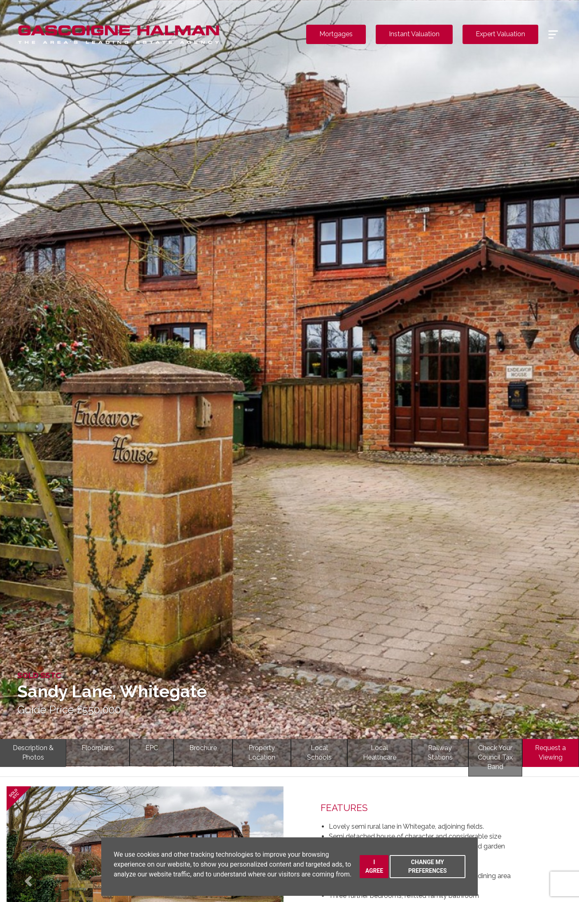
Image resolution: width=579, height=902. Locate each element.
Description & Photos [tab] (33, 752)
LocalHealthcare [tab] (379, 752)
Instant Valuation (414, 34)
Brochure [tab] (203, 748)
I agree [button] (374, 866)
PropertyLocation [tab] (261, 752)
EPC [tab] (151, 748)
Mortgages (336, 34)
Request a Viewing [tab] (550, 752)
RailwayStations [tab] (440, 752)
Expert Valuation (500, 34)
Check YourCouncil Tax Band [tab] (495, 757)
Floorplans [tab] (97, 748)
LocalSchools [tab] (319, 752)
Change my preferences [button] (427, 866)
